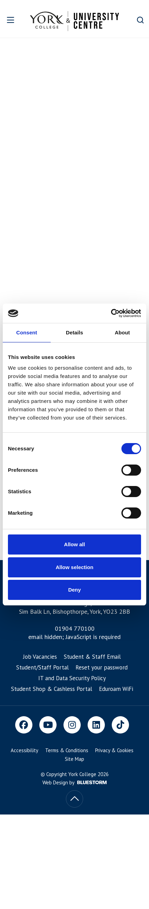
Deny (74, 590)
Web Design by (74, 782)
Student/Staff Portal (42, 667)
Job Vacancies (40, 656)
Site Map (74, 759)
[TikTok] (120, 725)
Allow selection (74, 567)
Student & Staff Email (92, 656)
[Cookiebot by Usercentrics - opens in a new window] (111, 313)
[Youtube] (48, 725)
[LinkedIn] (96, 725)
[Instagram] (72, 725)
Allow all (74, 544)
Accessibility (24, 750)
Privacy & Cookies (114, 750)
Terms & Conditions (66, 750)
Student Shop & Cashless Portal (51, 689)
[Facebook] (23, 725)
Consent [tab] (26, 332)
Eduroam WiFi (116, 689)
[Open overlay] (12, 20)
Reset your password (102, 667)
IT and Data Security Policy (72, 678)
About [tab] (122, 332)
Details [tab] (74, 332)
